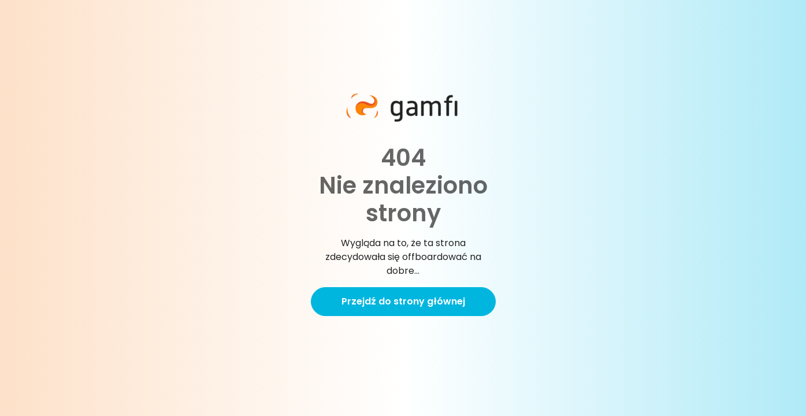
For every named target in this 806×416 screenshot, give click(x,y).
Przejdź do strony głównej (403, 301)
